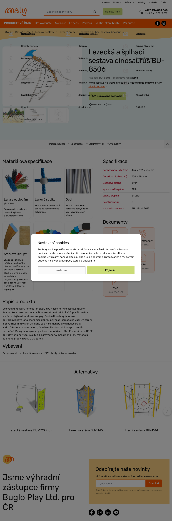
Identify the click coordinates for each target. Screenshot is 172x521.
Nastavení (61, 270)
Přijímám (110, 270)
